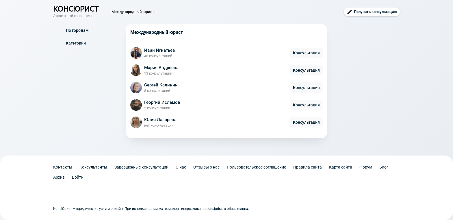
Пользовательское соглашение (256, 167)
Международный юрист (133, 12)
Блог (383, 167)
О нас (181, 167)
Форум (365, 167)
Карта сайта (340, 167)
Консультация (306, 53)
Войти (77, 177)
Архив (59, 177)
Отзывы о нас (206, 167)
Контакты (62, 167)
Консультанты (93, 167)
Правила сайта (307, 167)
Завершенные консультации (141, 167)
